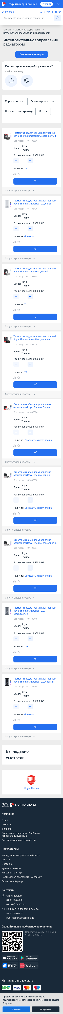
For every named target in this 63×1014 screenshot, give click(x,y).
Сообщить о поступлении (38, 440)
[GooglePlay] (28, 958)
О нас (5, 820)
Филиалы (7, 828)
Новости (6, 824)
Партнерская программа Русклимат (22, 877)
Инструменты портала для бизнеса (21, 855)
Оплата (6, 859)
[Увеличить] (30, 160)
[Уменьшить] (16, 160)
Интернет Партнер (12, 872)
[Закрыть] (58, 4)
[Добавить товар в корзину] (35, 181)
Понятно (16, 1009)
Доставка (7, 864)
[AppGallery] (28, 965)
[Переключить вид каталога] (28, 118)
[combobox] (42, 101)
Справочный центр (12, 881)
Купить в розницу (11, 868)
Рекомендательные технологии (19, 840)
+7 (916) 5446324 (52, 11)
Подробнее (45, 1009)
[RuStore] (10, 965)
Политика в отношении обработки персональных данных (21, 834)
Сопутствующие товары (20, 190)
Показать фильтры (31, 54)
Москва (8, 11)
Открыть (47, 4)
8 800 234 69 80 (14, 900)
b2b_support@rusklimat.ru (20, 917)
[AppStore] (10, 958)
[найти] (57, 18)
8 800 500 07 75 (14, 913)
